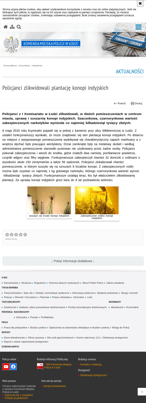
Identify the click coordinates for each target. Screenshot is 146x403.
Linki (89, 297)
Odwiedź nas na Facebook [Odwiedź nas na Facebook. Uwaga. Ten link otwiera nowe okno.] (13, 366)
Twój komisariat (12, 293)
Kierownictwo (11, 283)
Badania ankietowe (107, 293)
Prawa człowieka (61, 297)
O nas (4, 277)
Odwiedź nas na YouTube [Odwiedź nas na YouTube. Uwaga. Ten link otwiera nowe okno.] (6, 366)
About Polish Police (92, 283)
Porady (34, 317)
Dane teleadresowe (14, 337)
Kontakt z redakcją (90, 364)
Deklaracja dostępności (115, 337)
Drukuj (136, 103)
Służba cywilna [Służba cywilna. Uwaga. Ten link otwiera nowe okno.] (38, 327)
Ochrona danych (10, 346)
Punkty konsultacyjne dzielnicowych (87, 307)
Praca (5, 322)
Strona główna (10, 66)
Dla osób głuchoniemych (60, 337)
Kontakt (6, 332)
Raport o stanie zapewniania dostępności (26, 341)
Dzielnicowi (10, 307)
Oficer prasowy (36, 337)
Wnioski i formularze (26, 297)
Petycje (8, 297)
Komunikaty (24, 66)
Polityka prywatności (16, 398)
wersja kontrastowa (54, 386)
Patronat (44, 297)
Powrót (120, 103)
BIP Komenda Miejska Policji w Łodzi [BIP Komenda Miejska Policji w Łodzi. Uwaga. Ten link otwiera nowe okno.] (58, 366)
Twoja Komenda (10, 287)
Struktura (26, 283)
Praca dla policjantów (15, 327)
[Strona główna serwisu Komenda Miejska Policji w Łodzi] (5, 27)
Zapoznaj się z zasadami (18, 395)
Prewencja (7, 311)
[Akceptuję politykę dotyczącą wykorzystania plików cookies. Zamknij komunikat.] (140, 3)
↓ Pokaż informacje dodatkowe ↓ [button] (72, 261)
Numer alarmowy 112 (88, 337)
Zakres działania (115, 283)
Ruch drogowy (21, 311)
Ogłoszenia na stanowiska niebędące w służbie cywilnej (79, 327)
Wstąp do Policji (120, 327)
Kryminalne (132, 307)
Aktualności (37, 66)
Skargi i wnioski (129, 293)
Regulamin (40, 283)
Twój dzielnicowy (11, 301)
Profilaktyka (47, 317)
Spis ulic (28, 293)
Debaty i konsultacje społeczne (52, 293)
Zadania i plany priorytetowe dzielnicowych (42, 307)
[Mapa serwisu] (12, 27)
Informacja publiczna (83, 293)
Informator (78, 297)
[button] (139, 27)
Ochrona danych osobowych (64, 283)
